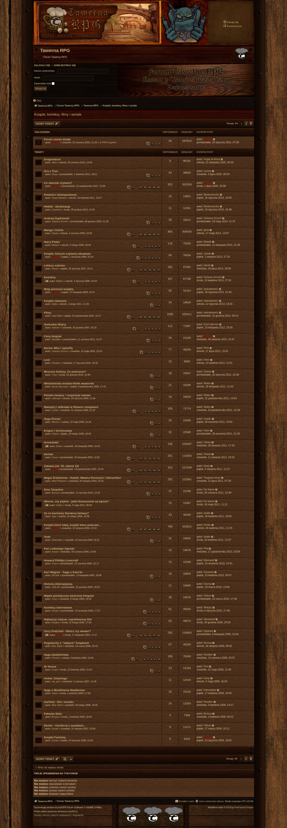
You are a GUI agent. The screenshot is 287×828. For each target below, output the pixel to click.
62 (159, 317)
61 (154, 317)
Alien (54, 162)
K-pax (55, 669)
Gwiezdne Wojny (55, 324)
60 (150, 317)
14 (145, 270)
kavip (207, 678)
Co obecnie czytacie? (58, 183)
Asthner (56, 327)
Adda (54, 304)
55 (159, 187)
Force (55, 457)
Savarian (209, 572)
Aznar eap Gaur (60, 386)
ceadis (207, 418)
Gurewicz (56, 209)
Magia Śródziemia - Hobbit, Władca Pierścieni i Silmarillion (82, 477)
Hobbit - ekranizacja (57, 206)
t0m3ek (55, 575)
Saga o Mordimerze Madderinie (64, 690)
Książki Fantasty (55, 737)
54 (154, 187)
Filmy (47, 312)
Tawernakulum (59, 198)
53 (150, 187)
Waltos (59, 281)
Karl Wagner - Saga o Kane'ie (63, 572)
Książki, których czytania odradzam (67, 253)
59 (145, 317)
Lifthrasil (56, 398)
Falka (55, 469)
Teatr (47, 536)
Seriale (48, 454)
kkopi (207, 465)
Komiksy (50, 277)
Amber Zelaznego (55, 678)
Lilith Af (55, 587)
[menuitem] (230, 22)
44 (150, 529)
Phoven (56, 658)
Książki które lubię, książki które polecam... (72, 525)
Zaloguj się (42, 65)
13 (141, 270)
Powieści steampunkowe (60, 194)
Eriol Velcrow (211, 324)
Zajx (54, 516)
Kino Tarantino (53, 489)
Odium (55, 433)
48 (145, 234)
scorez (207, 171)
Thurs (55, 563)
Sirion (55, 693)
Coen (54, 599)
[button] (251, 123)
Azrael (55, 610)
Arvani (55, 551)
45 (154, 529)
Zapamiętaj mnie (44, 83)
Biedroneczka (211, 194)
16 (154, 270)
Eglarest (208, 631)
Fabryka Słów (53, 713)
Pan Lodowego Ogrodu (59, 548)
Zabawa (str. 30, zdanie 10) (61, 466)
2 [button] (246, 124)
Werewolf (209, 560)
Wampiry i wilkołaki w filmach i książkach (71, 407)
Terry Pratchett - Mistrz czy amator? (67, 631)
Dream (55, 740)
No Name (209, 489)
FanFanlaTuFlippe (243, 807)
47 (141, 234)
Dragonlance (52, 159)
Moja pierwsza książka (58, 289)
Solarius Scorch (60, 221)
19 (159, 470)
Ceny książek (52, 336)
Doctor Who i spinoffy (58, 348)
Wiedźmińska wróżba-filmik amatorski (69, 383)
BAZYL (56, 142)
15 (150, 270)
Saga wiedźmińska (56, 654)
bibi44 (207, 265)
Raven (55, 268)
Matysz (208, 607)
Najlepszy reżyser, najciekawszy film (68, 619)
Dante (55, 233)
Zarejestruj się (65, 65)
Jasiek (207, 253)
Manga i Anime (54, 230)
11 (141, 458)
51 (141, 187)
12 (145, 458)
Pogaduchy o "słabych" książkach (66, 643)
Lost (47, 359)
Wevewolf (209, 619)
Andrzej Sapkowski (56, 218)
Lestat (55, 410)
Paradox (56, 363)
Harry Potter (52, 241)
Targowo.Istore (212, 477)
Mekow (55, 245)
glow (206, 230)
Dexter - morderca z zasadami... (64, 725)
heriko (59, 505)
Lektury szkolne (54, 265)
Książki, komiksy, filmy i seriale (57, 114)
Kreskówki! (51, 442)
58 (141, 317)
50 (154, 234)
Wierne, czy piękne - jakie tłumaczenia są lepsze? (76, 501)
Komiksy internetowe (58, 607)
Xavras (208, 583)
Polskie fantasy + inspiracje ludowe (67, 395)
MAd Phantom (59, 481)
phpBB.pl (73, 811)
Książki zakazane (55, 300)
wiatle (207, 513)
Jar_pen (56, 681)
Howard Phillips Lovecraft (61, 560)
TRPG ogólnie (109, 142)
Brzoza (55, 492)
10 (159, 659)
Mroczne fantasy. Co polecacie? (65, 371)
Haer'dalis (57, 315)
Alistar (207, 442)
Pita (206, 548)
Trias (54, 374)
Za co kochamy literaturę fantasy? (66, 513)
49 (150, 234)
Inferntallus (210, 690)
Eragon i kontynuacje (58, 430)
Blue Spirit (57, 646)
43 (145, 529)
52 (145, 187)
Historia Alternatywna (58, 584)
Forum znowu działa (57, 139)
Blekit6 (207, 241)
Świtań (207, 371)
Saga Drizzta (52, 418)
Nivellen (208, 654)
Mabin (207, 383)
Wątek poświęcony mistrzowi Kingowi (69, 595)
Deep (54, 174)
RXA (206, 347)
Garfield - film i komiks (59, 702)
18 (154, 470)
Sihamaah (57, 540)
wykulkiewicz (211, 289)
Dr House (50, 666)
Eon (206, 666)
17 (159, 270)
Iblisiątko (56, 339)
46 (159, 529)
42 (141, 529)
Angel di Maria (212, 159)
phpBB (61, 807)
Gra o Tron (51, 171)
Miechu (55, 422)
